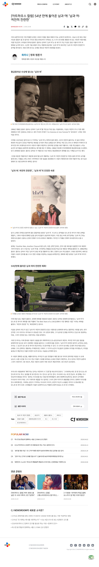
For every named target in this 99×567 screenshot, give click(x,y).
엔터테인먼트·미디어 (16, 27)
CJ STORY (56, 4)
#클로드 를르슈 (48, 415)
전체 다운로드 (76, 406)
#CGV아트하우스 (21, 423)
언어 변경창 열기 (95, 4)
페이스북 (75, 545)
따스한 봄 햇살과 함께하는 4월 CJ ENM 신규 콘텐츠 (30, 527)
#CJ (46, 419)
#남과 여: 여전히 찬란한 (23, 415)
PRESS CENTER (42, 4)
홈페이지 (92, 545)
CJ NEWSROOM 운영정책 (36, 545)
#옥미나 (59, 415)
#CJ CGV (54, 419)
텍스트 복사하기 (76, 397)
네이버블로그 (84, 545)
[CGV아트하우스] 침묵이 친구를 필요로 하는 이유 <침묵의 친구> (34, 523)
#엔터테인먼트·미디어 (35, 419)
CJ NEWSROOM (5, 4)
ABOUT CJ (68, 4)
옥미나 (25, 54)
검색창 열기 (90, 4)
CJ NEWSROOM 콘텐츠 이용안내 (38, 548)
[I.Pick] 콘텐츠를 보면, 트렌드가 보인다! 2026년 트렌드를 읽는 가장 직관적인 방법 (41, 516)
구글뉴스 (88, 545)
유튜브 (71, 545)
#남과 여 (37, 415)
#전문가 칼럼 (20, 419)
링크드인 (80, 545)
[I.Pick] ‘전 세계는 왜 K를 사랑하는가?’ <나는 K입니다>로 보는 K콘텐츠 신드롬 (40, 519)
